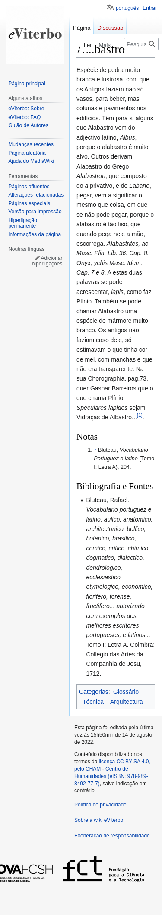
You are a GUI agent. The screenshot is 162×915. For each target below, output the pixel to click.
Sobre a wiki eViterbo (98, 820)
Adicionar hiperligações (47, 261)
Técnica (93, 701)
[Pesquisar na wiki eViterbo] (141, 44)
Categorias (93, 691)
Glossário (126, 691)
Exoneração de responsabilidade (112, 836)
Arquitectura (126, 701)
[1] (140, 415)
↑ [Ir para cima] (95, 450)
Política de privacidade (100, 805)
